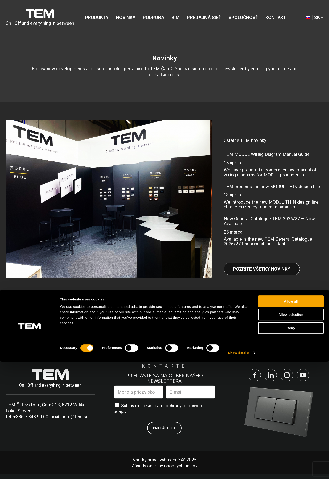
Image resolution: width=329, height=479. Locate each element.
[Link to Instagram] (289, 377)
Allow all (291, 419)
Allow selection (290, 432)
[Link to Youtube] (309, 377)
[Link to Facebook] (247, 377)
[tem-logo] (40, 19)
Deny (291, 445)
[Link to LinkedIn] (268, 377)
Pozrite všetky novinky (261, 269)
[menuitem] (96, 19)
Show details (238, 470)
